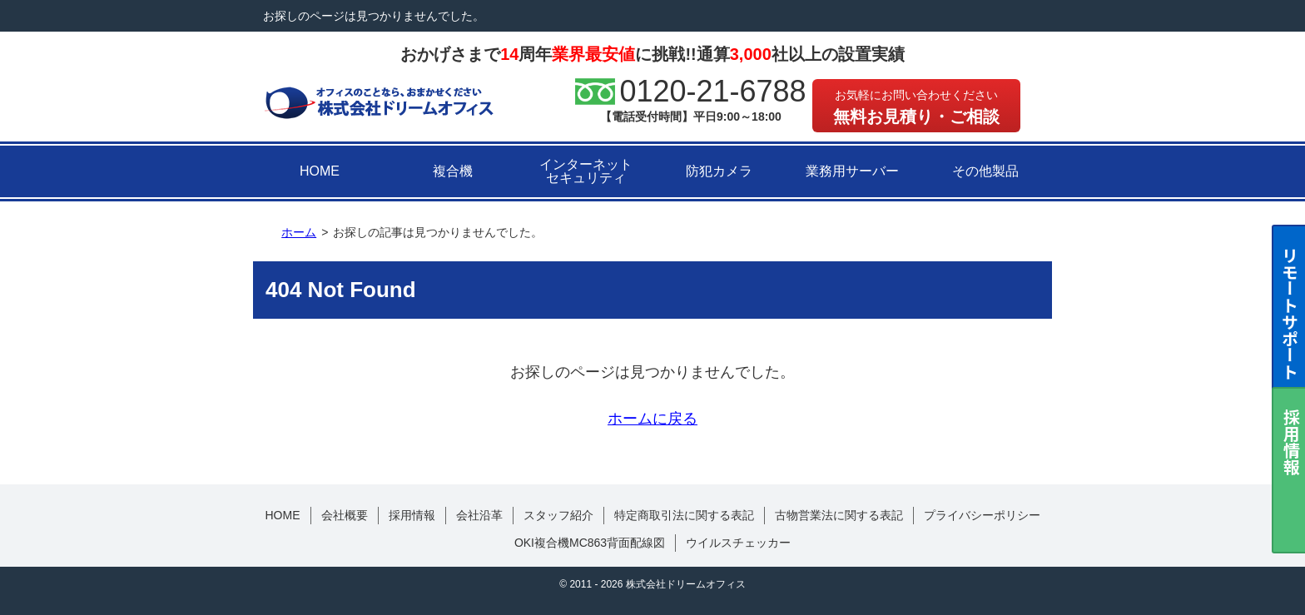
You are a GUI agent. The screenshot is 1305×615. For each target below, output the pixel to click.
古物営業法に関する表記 (839, 515)
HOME (320, 171)
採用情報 (412, 515)
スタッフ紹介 (558, 515)
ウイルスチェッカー (738, 542)
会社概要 (344, 515)
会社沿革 (479, 515)
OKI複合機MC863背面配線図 (589, 542)
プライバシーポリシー (982, 515)
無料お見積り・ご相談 (916, 107)
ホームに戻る (652, 418)
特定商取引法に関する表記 (684, 515)
